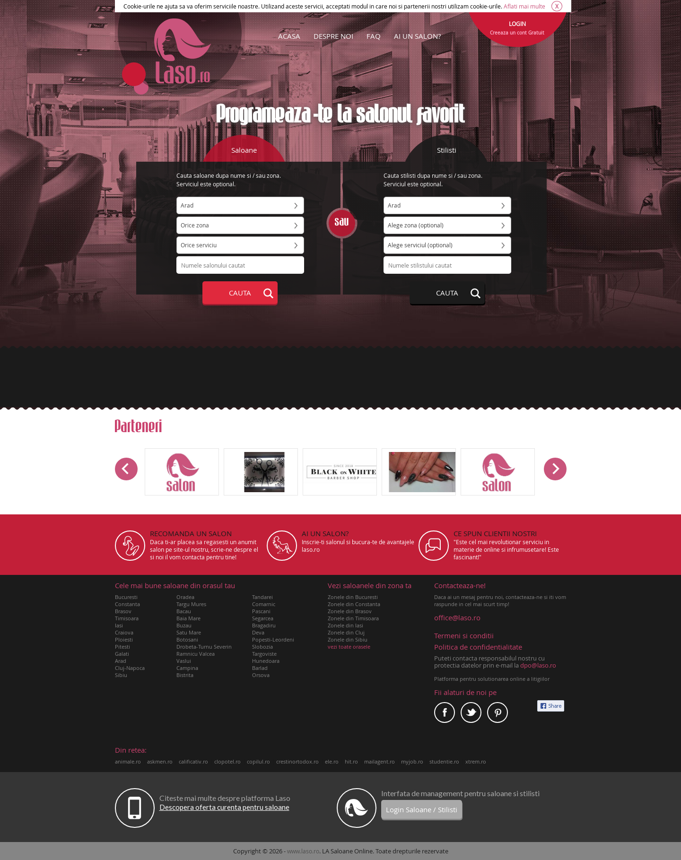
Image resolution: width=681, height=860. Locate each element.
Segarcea (262, 618)
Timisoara (127, 618)
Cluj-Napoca (130, 667)
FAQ (374, 36)
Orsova (261, 674)
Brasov (123, 611)
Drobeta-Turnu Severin (204, 646)
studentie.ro (444, 761)
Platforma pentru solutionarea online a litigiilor (492, 678)
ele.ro (332, 761)
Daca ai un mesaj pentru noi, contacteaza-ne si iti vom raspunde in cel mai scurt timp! (500, 595)
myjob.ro (412, 761)
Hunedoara (265, 660)
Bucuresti (126, 596)
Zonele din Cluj (346, 632)
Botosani (187, 639)
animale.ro (128, 761)
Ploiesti (124, 639)
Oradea (185, 596)
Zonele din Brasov (350, 611)
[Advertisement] (340, 377)
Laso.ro (182, 51)
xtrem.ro (475, 761)
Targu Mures (191, 604)
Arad (120, 660)
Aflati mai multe (524, 6)
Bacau (183, 611)
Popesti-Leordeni (273, 639)
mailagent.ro (379, 761)
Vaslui (183, 660)
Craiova (124, 632)
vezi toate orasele (349, 646)
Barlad (260, 667)
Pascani (261, 611)
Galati (122, 653)
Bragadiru (264, 625)
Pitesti (122, 646)
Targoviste (264, 653)
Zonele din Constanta (354, 604)
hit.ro (351, 761)
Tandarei (262, 596)
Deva (258, 632)
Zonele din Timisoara (353, 618)
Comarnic (263, 604)
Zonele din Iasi (345, 625)
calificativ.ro (193, 761)
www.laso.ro (303, 851)
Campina (187, 667)
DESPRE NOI (333, 36)
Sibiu (121, 674)
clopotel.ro (227, 761)
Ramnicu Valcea (195, 653)
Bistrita (184, 674)
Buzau (184, 625)
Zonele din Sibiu (347, 639)
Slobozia (262, 646)
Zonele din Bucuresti (353, 596)
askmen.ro (160, 761)
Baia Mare (188, 618)
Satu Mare (188, 632)
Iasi (119, 625)
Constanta (127, 604)
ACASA (289, 36)
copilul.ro (258, 761)
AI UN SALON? (417, 36)
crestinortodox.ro (297, 761)
